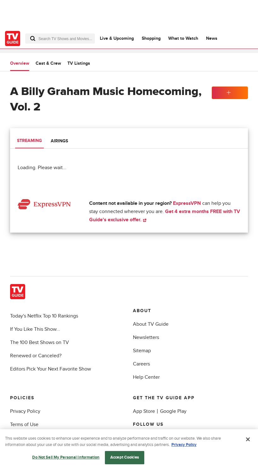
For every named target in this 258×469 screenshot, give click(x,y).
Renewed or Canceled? (35, 356)
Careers (141, 364)
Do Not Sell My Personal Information (66, 458)
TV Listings (78, 63)
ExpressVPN (187, 203)
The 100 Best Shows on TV (39, 342)
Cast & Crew (48, 63)
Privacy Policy (25, 411)
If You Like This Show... (35, 329)
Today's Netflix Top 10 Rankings (44, 316)
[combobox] (60, 38)
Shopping (151, 38)
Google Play (173, 411)
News (211, 38)
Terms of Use (24, 424)
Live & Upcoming (117, 38)
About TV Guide (151, 324)
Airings (59, 141)
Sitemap (142, 350)
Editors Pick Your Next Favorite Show (50, 369)
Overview (19, 63)
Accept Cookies (124, 458)
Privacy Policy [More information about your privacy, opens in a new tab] (184, 445)
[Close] (248, 441)
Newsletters (146, 337)
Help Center (146, 377)
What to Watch (183, 38)
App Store (144, 411)
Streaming (29, 140)
